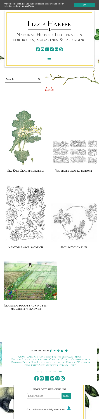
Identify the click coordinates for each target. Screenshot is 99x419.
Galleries (32, 356)
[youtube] (42, 49)
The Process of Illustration (48, 362)
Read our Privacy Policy (23, 5)
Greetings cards (80, 359)
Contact (54, 359)
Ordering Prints (20, 362)
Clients (65, 359)
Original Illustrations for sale (29, 359)
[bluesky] (51, 49)
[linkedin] (47, 49)
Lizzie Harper (49, 24)
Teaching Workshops (78, 362)
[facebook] (37, 49)
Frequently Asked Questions (41, 365)
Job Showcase (65, 356)
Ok (84, 5)
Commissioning (47, 356)
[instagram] (61, 49)
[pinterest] (56, 49)
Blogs (78, 356)
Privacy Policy (67, 365)
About (21, 356)
